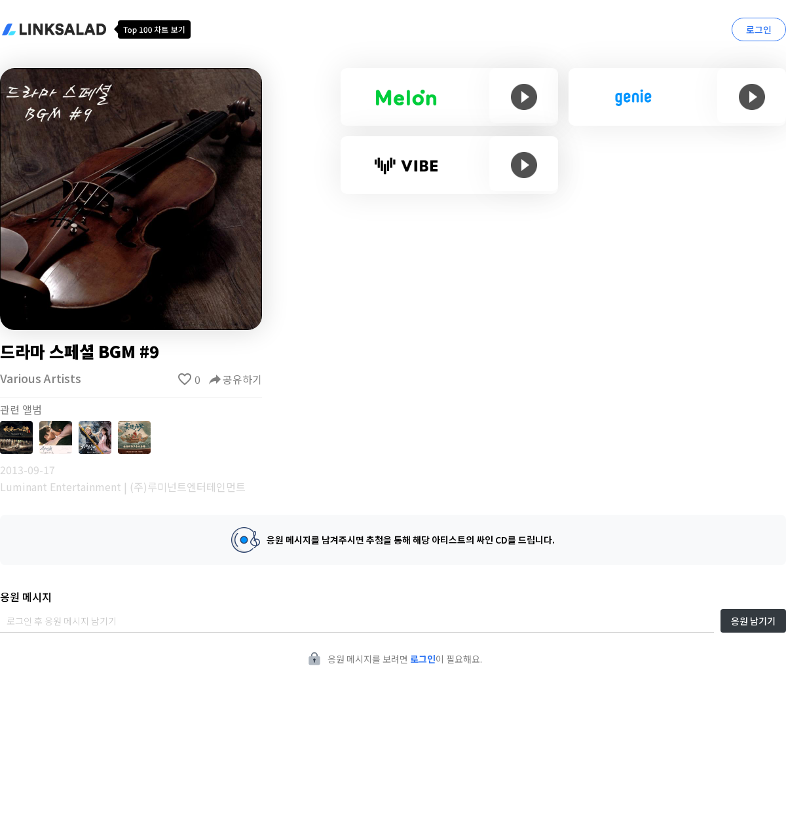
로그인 (759, 29)
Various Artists (40, 377)
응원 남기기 (753, 620)
